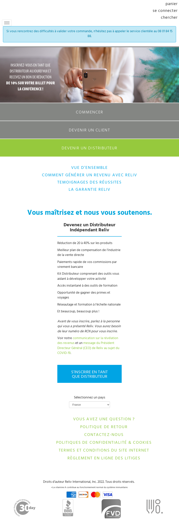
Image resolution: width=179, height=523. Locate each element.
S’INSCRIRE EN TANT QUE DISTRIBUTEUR (89, 374)
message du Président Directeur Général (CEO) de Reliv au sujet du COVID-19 (88, 348)
